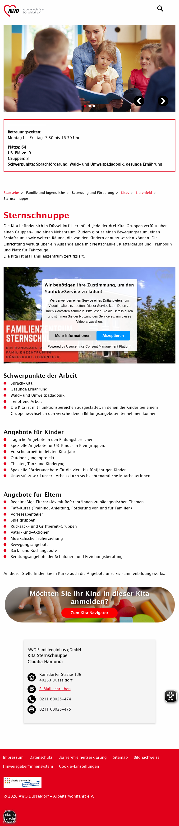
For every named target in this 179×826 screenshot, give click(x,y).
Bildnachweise (147, 757)
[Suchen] (160, 8)
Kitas (125, 192)
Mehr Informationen (72, 336)
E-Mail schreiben (55, 689)
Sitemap (120, 757)
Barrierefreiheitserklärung (83, 757)
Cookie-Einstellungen (79, 766)
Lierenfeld (144, 192)
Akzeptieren (113, 336)
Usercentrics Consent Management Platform (98, 346)
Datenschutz (40, 757)
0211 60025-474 (55, 699)
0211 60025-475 (55, 709)
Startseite (11, 192)
